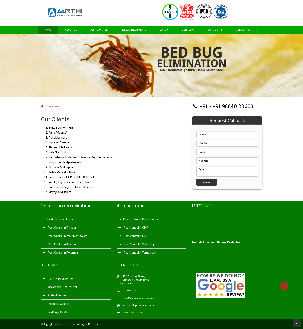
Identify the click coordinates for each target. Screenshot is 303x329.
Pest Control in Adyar (58, 219)
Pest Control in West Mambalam (65, 235)
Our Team (188, 29)
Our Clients (215, 29)
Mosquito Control (56, 303)
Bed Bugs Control (56, 312)
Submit (206, 182)
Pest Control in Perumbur (61, 252)
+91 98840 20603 (232, 106)
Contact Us (243, 29)
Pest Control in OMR (133, 227)
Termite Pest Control (58, 278)
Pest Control (99, 29)
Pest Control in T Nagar (59, 227)
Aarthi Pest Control (133, 312)
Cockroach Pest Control (60, 287)
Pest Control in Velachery (136, 244)
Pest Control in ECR (132, 235)
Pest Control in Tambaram (137, 252)
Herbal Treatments (133, 29)
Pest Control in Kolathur (60, 244)
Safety (164, 29)
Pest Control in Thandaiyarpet (139, 219)
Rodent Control (54, 295)
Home (47, 29)
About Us (71, 29)
